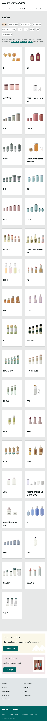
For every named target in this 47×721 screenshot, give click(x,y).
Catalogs (10, 670)
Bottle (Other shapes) (8, 29)
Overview (4, 9)
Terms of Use (24, 714)
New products (13, 9)
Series (31, 9)
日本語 (3, 714)
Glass (32, 29)
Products (4, 683)
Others (30, 41)
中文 (7, 714)
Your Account (6, 699)
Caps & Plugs (15, 41)
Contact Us (11, 648)
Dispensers (23, 41)
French (16, 714)
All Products (23, 9)
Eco (26, 29)
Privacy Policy (33, 714)
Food (4, 24)
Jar (38, 29)
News (25, 691)
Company (27, 687)
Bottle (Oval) (37, 24)
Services (4, 687)
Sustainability (6, 691)
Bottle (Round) (13, 24)
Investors (4, 695)
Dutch (11, 714)
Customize (39, 9)
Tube (19, 29)
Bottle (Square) (25, 24)
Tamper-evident (7, 34)
